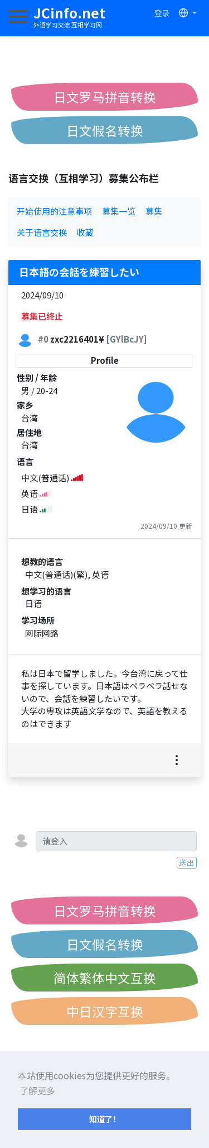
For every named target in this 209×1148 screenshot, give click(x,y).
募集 (153, 211)
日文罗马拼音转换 (105, 97)
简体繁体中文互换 (105, 977)
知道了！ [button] (104, 1119)
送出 (187, 862)
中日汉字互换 (104, 1011)
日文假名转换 (104, 130)
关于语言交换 (42, 232)
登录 (162, 12)
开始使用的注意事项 (54, 211)
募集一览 (118, 211)
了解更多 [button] (37, 1090)
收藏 (85, 232)
